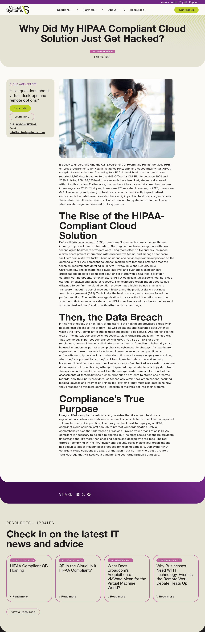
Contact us (186, 9)
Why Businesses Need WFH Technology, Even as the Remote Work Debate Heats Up (174, 574)
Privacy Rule (124, 266)
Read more (20, 596)
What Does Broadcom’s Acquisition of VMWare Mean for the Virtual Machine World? (127, 577)
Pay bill (183, 2)
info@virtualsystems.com (27, 132)
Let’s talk (20, 108)
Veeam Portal (168, 2)
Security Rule (147, 266)
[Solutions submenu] (71, 10)
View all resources (23, 612)
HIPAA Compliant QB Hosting (29, 568)
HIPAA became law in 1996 (86, 242)
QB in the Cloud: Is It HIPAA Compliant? (77, 568)
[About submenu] (118, 10)
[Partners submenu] (96, 10)
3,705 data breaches (84, 176)
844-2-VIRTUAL (26, 124)
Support (194, 2)
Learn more (22, 116)
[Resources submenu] (146, 10)
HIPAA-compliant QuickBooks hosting (139, 277)
